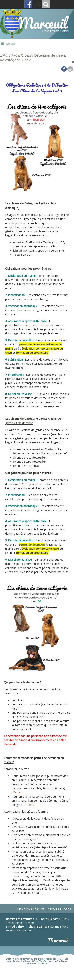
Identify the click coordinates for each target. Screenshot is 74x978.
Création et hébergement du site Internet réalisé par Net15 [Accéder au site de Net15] (34, 959)
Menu (10, 44)
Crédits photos (59, 909)
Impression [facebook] (70, 69)
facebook (64, 68)
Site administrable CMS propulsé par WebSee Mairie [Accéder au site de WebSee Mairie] (37, 960)
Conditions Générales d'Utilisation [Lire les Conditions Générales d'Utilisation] (46, 962)
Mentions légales (30, 909)
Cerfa (16, 792)
